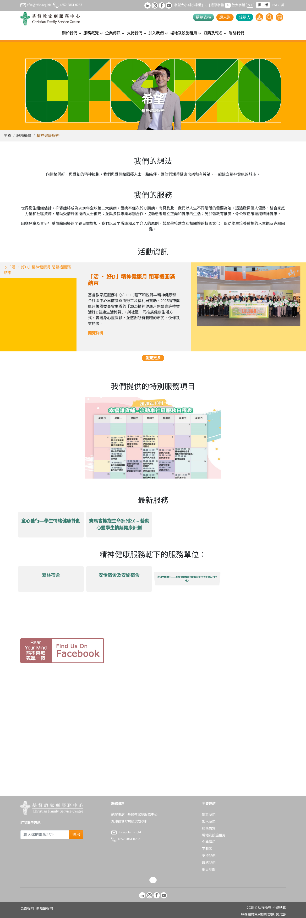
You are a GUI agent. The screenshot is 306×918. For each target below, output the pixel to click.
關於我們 (208, 814)
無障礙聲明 (44, 909)
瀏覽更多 (153, 365)
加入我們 (208, 821)
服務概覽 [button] (91, 33)
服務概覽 (24, 136)
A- (206, 5)
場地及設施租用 (213, 835)
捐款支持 (203, 17)
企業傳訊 (208, 842)
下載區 (207, 849)
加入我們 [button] (156, 33)
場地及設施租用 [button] (183, 33)
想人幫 (225, 17)
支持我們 (208, 856)
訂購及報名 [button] (213, 33)
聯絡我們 (236, 33)
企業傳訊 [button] (112, 33)
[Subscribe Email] (45, 834)
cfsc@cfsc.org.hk (35, 5)
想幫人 (244, 17)
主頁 (7, 136)
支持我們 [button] (134, 33)
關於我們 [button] (69, 33)
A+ (250, 5)
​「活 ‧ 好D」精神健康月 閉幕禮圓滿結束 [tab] (37, 277)
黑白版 (263, 5)
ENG (275, 5)
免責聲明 (27, 909)
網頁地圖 (208, 869)
